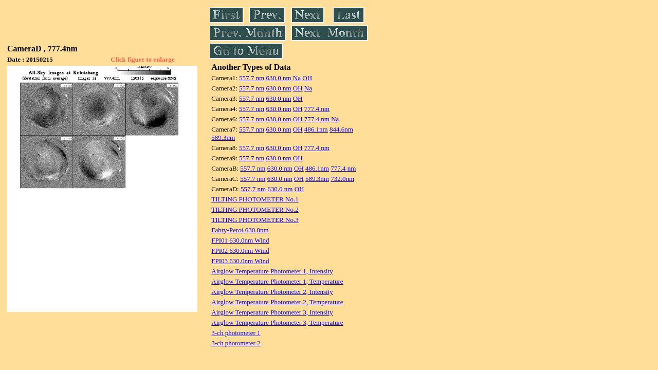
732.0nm (342, 178)
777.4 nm (317, 109)
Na (297, 78)
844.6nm (341, 129)
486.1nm (316, 129)
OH (307, 78)
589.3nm (223, 137)
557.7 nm (251, 78)
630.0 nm (278, 78)
